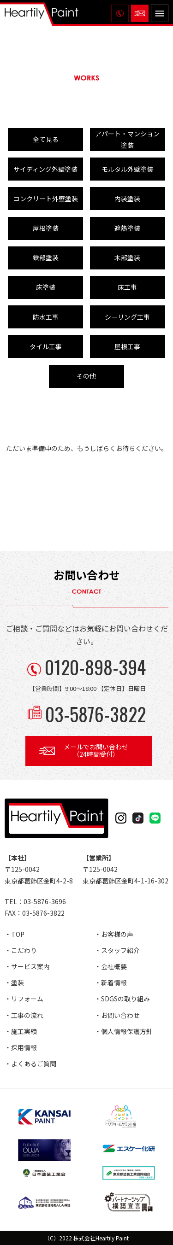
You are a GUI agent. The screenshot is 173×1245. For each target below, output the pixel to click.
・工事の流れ (24, 1015)
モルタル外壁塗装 (127, 169)
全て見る (46, 139)
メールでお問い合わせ (95, 750)
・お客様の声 (114, 934)
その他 (86, 375)
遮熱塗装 (127, 228)
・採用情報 (21, 1047)
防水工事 (46, 316)
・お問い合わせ (117, 1015)
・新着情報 (111, 982)
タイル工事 (46, 346)
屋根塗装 (46, 228)
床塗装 (45, 287)
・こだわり (21, 950)
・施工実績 (21, 1031)
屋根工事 (127, 346)
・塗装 (14, 982)
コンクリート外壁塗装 (45, 198)
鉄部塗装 (46, 257)
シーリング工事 (127, 316)
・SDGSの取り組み (122, 998)
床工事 (127, 287)
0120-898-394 (95, 667)
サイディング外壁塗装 (45, 169)
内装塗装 (127, 198)
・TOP (14, 934)
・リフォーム (24, 998)
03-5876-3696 (45, 901)
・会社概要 (111, 966)
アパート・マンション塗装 (127, 139)
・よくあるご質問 (30, 1063)
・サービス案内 (27, 966)
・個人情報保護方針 (124, 1031)
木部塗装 (127, 257)
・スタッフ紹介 (117, 950)
